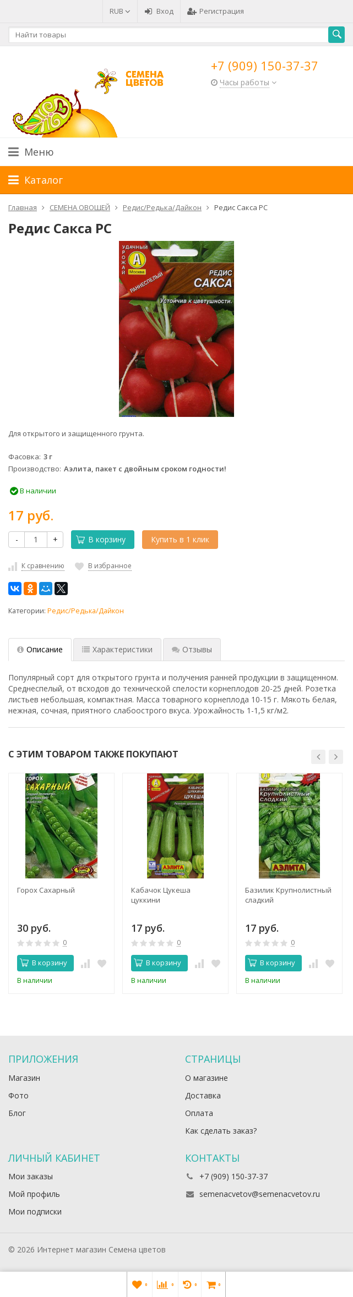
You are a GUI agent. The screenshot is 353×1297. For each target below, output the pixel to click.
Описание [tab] (40, 649)
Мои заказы (30, 1176)
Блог (17, 1113)
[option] (61, 883)
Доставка (203, 1095)
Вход (158, 11)
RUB (120, 11)
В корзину (101, 539)
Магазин (24, 1078)
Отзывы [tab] (192, 649)
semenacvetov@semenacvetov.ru (259, 1194)
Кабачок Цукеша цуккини (161, 895)
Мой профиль (34, 1194)
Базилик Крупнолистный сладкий (288, 895)
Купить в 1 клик (180, 539)
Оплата (199, 1113)
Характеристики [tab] (117, 649)
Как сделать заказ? (221, 1130)
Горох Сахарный (46, 890)
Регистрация (215, 11)
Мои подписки (35, 1211)
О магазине (206, 1078)
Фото (18, 1095)
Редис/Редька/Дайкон (85, 610)
